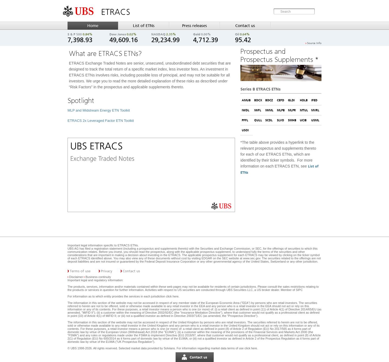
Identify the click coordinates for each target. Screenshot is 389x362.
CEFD (280, 100)
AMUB (246, 100)
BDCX (258, 100)
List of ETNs (144, 25)
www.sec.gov (251, 258)
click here (172, 296)
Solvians (169, 348)
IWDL (245, 110)
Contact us (245, 25)
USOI (245, 130)
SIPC (299, 289)
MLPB (281, 110)
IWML (269, 110)
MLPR (292, 110)
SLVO (280, 120)
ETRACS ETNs (128, 245)
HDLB (304, 100)
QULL (258, 120)
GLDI (291, 100)
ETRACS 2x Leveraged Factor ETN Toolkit (101, 121)
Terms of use (80, 271)
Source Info (314, 43)
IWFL (257, 110)
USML (315, 120)
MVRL (315, 110)
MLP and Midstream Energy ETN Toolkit (99, 110)
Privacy (106, 271)
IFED (314, 100)
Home (92, 25)
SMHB (292, 120)
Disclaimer (76, 277)
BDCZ (269, 100)
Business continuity (98, 277)
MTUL (304, 110)
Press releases (194, 25)
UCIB (303, 120)
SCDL (269, 120)
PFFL (245, 120)
